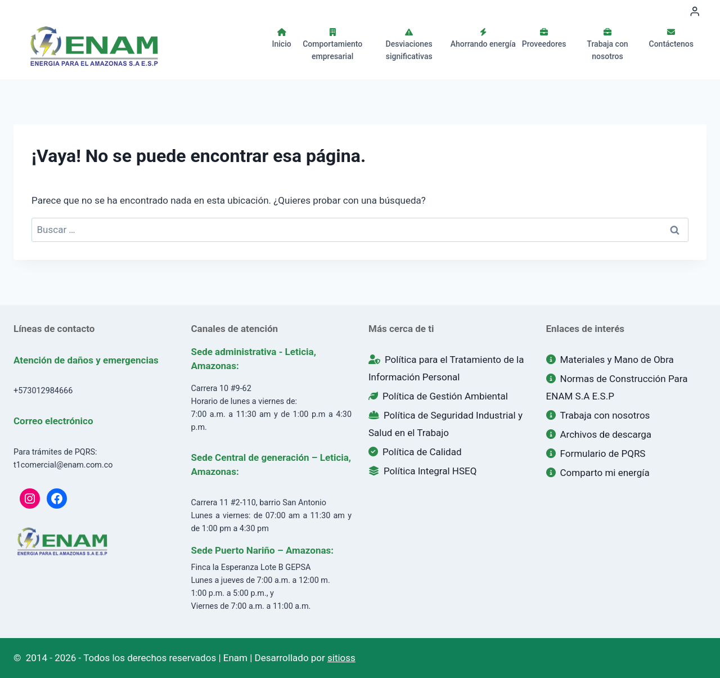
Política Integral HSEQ (422, 471)
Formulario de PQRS (596, 453)
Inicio (281, 38)
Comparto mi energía (598, 472)
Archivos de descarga (599, 434)
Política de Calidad (415, 451)
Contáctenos (671, 38)
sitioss (341, 657)
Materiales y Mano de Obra (610, 359)
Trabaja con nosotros (607, 44)
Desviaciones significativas (409, 44)
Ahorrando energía (483, 38)
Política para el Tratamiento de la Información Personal (446, 368)
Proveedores (544, 38)
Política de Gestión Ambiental (438, 396)
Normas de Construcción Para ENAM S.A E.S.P (617, 387)
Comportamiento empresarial (332, 44)
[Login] (694, 11)
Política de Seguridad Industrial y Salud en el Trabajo (445, 424)
